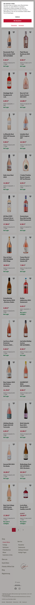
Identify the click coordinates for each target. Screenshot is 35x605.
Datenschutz (14, 25)
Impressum (21, 25)
